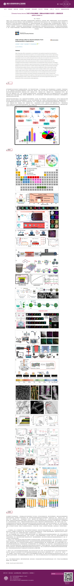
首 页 (5, 9)
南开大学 (5, 573)
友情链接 (53, 573)
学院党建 (46, 9)
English (61, 4)
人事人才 (52, 9)
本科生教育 (27, 9)
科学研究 (21, 9)
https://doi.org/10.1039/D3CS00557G (16, 563)
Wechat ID (67, 582)
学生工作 (40, 9)
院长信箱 (11, 573)
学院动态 (10, 9)
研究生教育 (34, 9)
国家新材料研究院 (65, 9)
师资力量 (16, 9)
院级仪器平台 (25, 573)
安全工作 (57, 9)
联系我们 (32, 573)
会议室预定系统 (17, 573)
